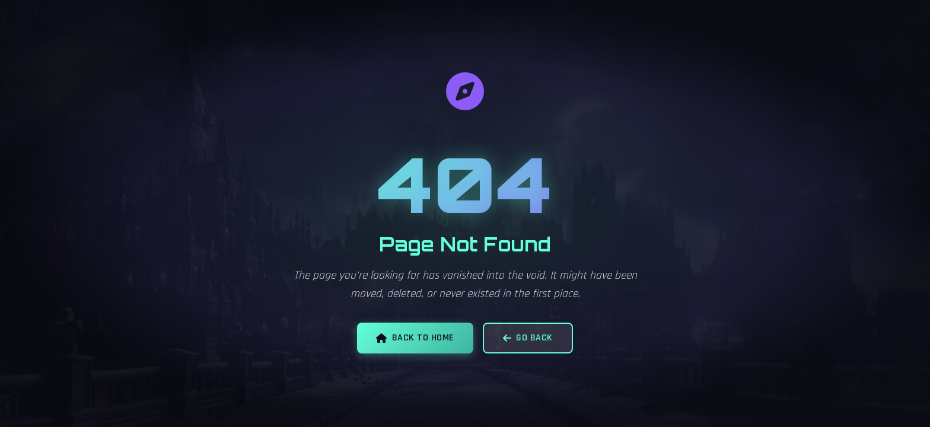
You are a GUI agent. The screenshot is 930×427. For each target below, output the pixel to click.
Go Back (528, 338)
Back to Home (415, 338)
